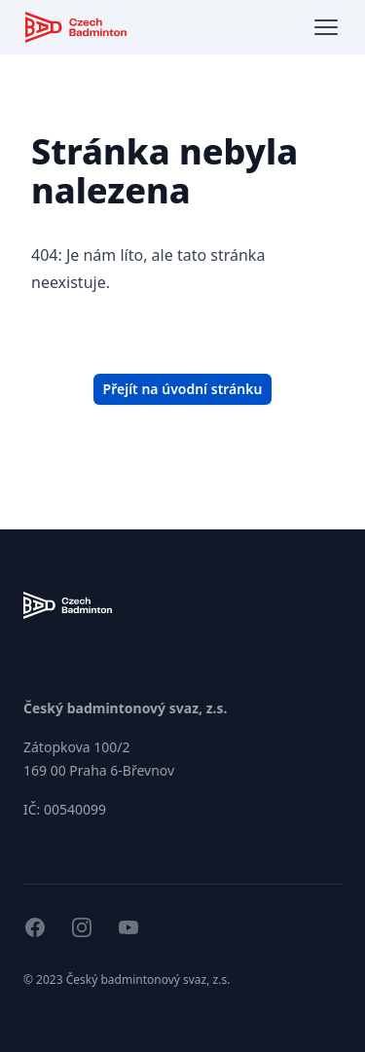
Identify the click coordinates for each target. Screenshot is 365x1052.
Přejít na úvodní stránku (183, 389)
